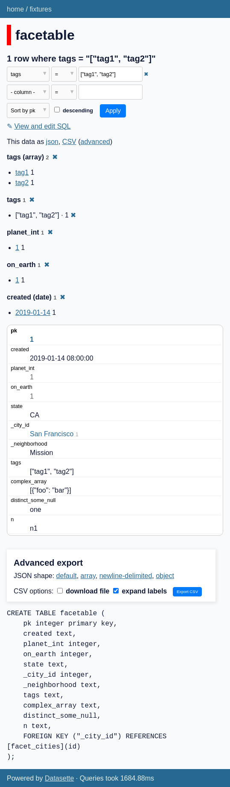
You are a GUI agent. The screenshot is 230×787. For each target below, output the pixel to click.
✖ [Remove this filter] (146, 74)
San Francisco (51, 434)
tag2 (22, 182)
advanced (95, 141)
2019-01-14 (32, 312)
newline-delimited (125, 575)
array (88, 575)
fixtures (40, 9)
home (15, 9)
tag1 (22, 172)
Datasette (59, 778)
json (52, 141)
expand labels (140, 591)
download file (83, 591)
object (165, 575)
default (66, 575)
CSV (69, 141)
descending (73, 110)
